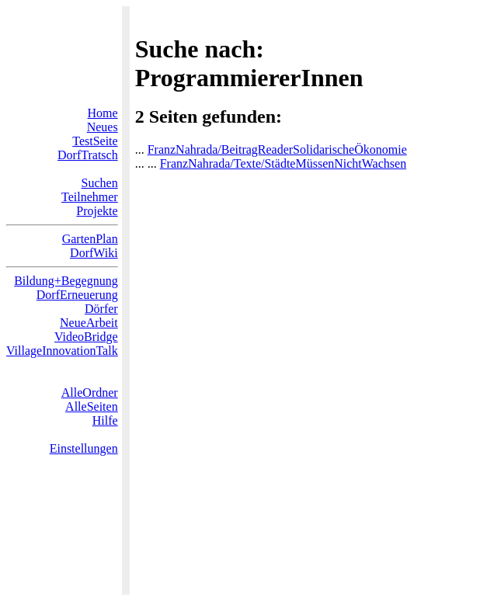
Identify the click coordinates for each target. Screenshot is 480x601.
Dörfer (101, 308)
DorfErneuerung (77, 294)
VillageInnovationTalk (62, 350)
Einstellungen (84, 448)
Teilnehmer (89, 196)
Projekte (96, 210)
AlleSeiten (91, 406)
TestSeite (94, 141)
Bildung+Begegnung (65, 280)
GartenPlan (90, 238)
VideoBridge (86, 336)
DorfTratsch (87, 155)
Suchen (100, 182)
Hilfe (105, 420)
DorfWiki (94, 252)
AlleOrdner (89, 392)
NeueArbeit (89, 322)
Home (103, 113)
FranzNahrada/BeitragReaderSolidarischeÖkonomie (277, 149)
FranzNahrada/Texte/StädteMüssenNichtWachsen (283, 163)
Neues (102, 127)
